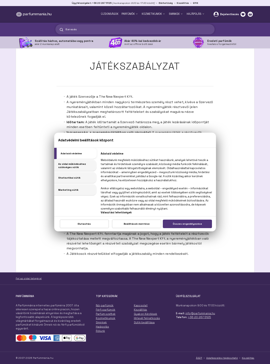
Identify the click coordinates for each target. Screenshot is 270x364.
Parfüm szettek (106, 314)
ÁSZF (199, 358)
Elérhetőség (166, 3)
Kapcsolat (141, 305)
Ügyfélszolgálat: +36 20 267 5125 (92, 3)
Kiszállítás (183, 3)
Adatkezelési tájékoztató (222, 358)
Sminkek (101, 322)
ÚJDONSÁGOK (110, 14)
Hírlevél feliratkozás (147, 318)
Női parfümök (105, 305)
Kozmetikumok (105, 318)
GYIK (195, 3)
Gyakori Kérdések (145, 314)
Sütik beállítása (144, 322)
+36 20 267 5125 (199, 317)
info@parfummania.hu (200, 313)
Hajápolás (102, 326)
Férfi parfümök (105, 309)
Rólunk (100, 331)
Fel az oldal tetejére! (29, 278)
